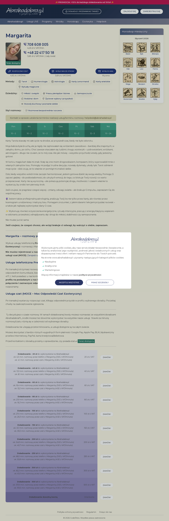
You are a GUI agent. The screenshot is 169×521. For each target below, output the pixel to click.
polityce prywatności (90, 275)
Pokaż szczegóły (100, 282)
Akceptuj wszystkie (69, 282)
